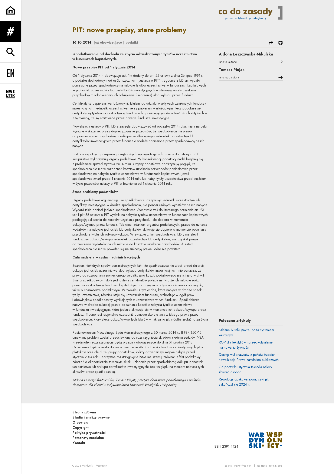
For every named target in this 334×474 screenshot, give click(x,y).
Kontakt (78, 442)
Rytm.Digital (275, 466)
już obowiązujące (108, 42)
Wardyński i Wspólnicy (94, 466)
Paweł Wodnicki (243, 466)
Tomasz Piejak (232, 69)
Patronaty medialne (88, 437)
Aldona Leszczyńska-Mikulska (246, 54)
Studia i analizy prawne (91, 417)
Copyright (80, 427)
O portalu (80, 422)
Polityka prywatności (88, 432)
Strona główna (84, 412)
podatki (131, 42)
